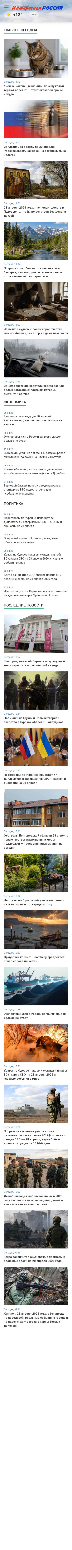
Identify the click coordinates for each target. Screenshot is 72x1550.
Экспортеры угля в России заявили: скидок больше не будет (36, 436)
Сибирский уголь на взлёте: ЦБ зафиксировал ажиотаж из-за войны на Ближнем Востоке (36, 453)
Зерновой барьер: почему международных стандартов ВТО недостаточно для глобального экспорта (36, 487)
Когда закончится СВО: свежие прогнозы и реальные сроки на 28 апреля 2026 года (36, 575)
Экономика (15, 402)
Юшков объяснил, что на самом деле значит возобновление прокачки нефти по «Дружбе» (36, 469)
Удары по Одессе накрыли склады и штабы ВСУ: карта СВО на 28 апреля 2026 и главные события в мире (36, 556)
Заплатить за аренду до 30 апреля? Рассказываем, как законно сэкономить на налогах (36, 418)
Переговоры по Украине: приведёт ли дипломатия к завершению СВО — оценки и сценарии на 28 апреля (36, 520)
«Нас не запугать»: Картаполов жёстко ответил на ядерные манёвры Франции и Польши (36, 591)
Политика (13, 503)
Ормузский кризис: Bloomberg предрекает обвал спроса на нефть (36, 538)
